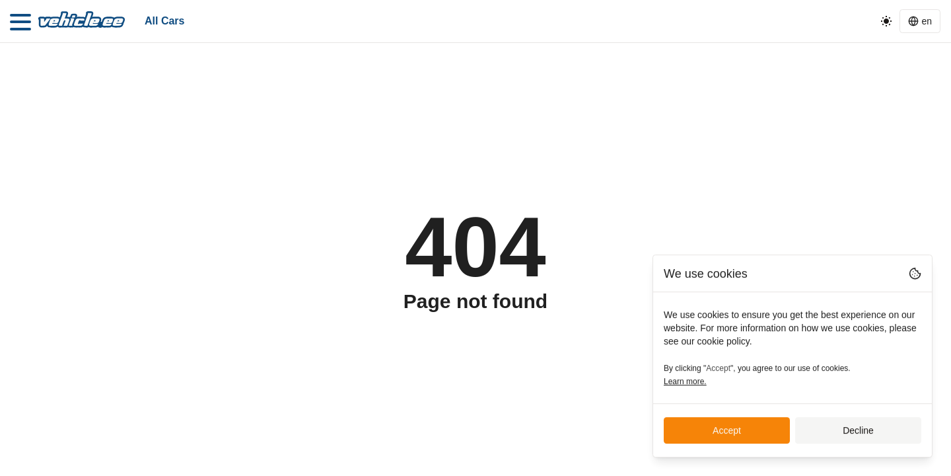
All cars (164, 20)
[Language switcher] (919, 21)
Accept (727, 431)
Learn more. (685, 382)
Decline (858, 431)
